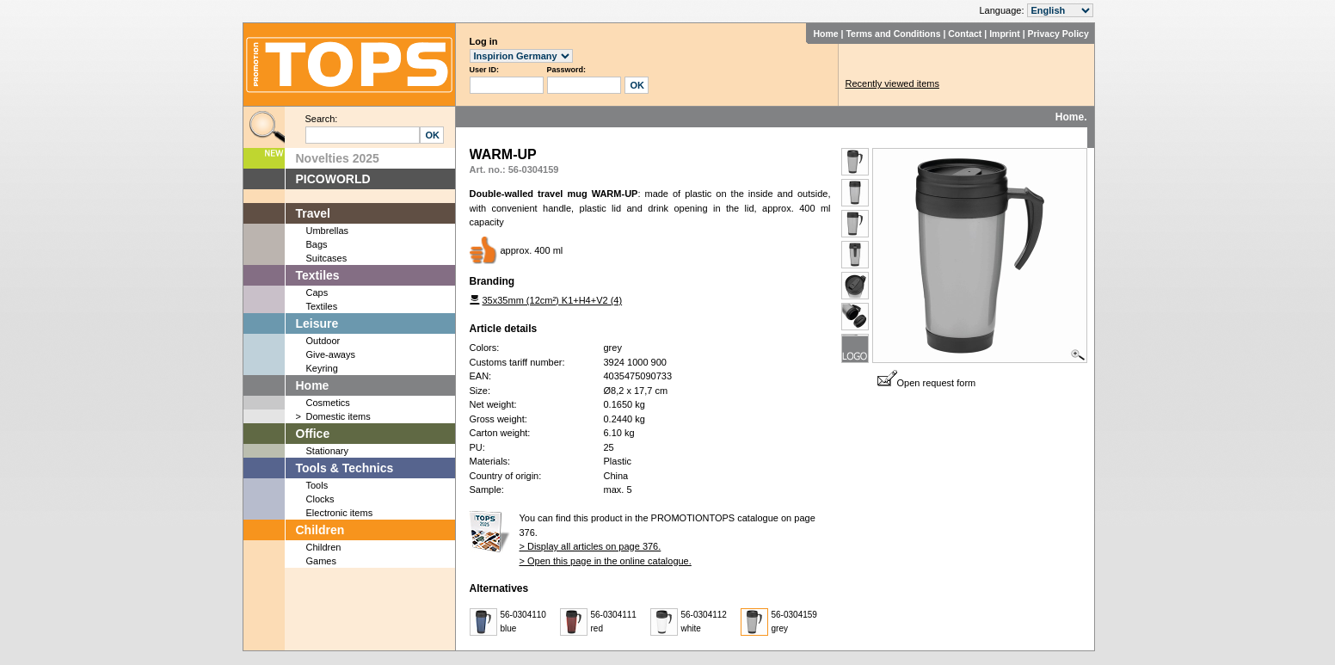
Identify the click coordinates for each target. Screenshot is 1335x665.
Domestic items (338, 416)
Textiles (318, 275)
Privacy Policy (1058, 33)
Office (313, 433)
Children (320, 530)
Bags (317, 244)
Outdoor (323, 341)
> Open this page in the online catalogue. (606, 561)
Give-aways (330, 354)
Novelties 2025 (337, 158)
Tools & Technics (345, 468)
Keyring (322, 368)
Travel (313, 213)
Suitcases (327, 258)
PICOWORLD (333, 179)
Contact (964, 33)
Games (321, 561)
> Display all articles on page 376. (590, 546)
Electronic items (339, 513)
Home (825, 33)
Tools (317, 485)
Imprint (1004, 33)
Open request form (926, 383)
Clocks (320, 499)
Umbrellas (327, 230)
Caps (317, 292)
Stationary (327, 451)
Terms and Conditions (893, 33)
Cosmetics (328, 402)
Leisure (317, 323)
